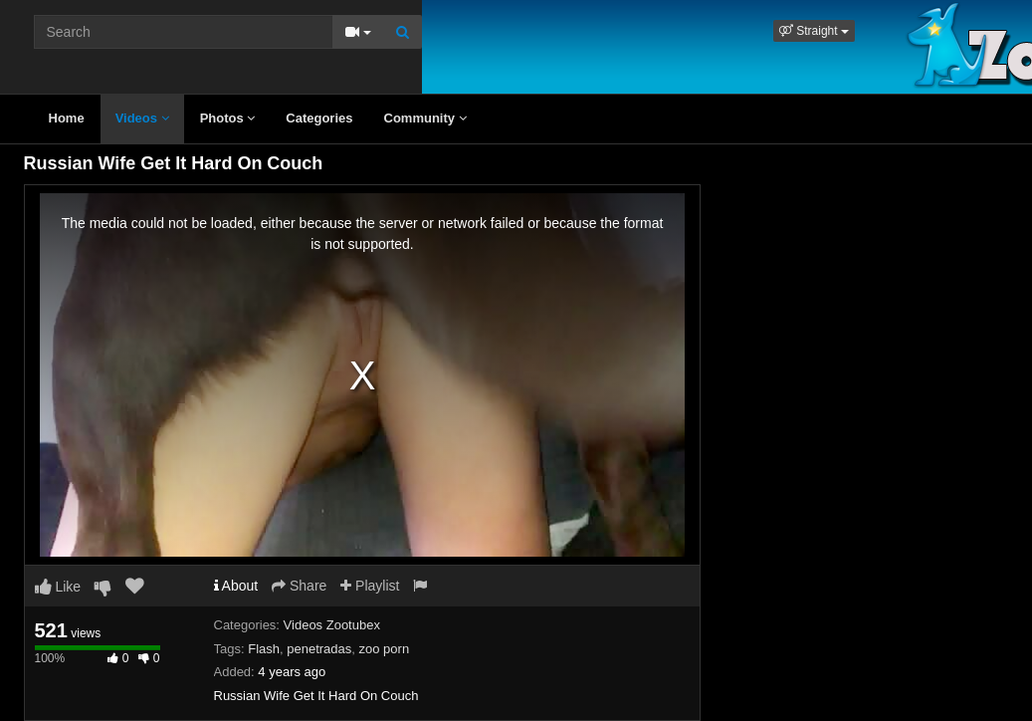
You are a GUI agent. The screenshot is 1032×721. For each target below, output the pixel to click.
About (236, 586)
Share (299, 586)
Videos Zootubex (332, 624)
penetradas (319, 648)
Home (67, 118)
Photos (228, 118)
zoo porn (384, 648)
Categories (319, 118)
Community (425, 118)
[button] (814, 31)
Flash (264, 648)
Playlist (369, 586)
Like (58, 587)
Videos (142, 118)
